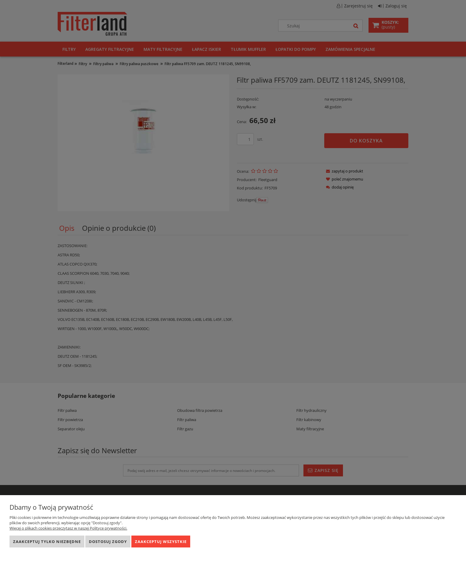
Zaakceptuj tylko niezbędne (47, 541)
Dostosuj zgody (108, 541)
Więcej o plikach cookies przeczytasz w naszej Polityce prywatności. (68, 528)
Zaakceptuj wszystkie (161, 541)
